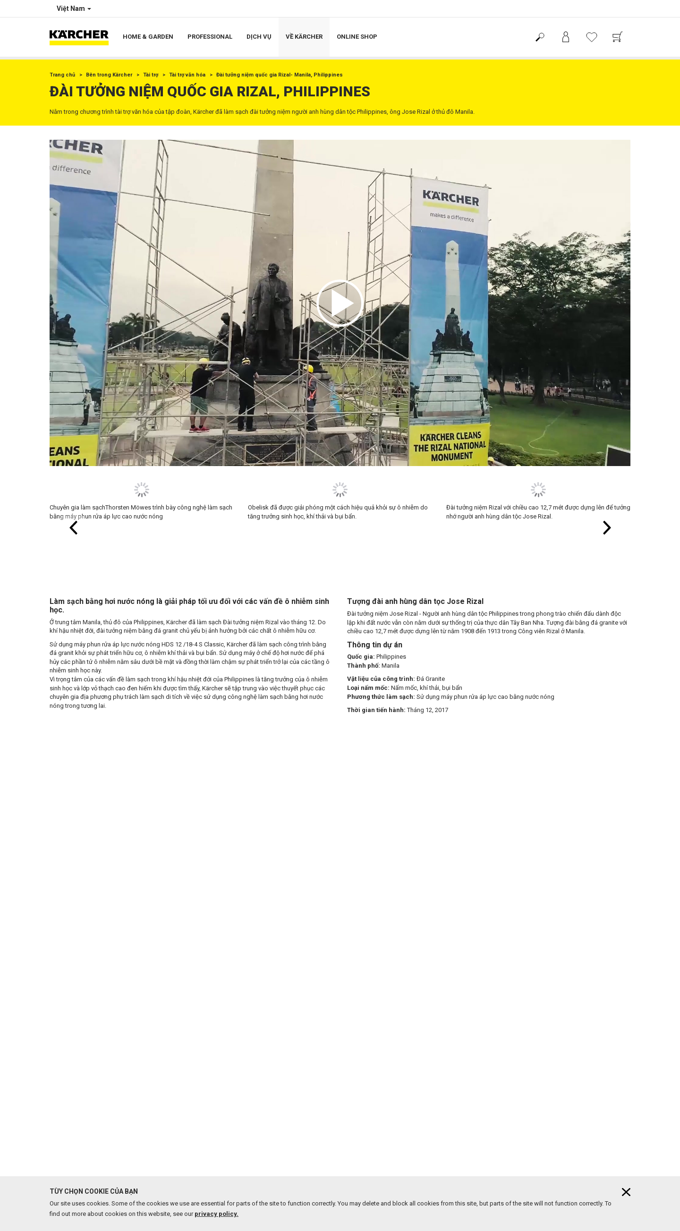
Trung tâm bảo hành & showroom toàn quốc (255, 1021)
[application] (340, 303)
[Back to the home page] (83, 37)
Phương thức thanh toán (81, 885)
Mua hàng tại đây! (73, 907)
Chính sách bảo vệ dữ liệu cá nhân (94, 973)
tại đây (420, 1105)
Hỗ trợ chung (66, 896)
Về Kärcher (304, 36)
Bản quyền (63, 939)
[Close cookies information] (626, 1192)
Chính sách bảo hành (77, 862)
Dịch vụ (259, 36)
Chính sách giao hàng (78, 873)
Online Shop (357, 36)
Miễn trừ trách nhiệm (76, 950)
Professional (209, 36)
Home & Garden (148, 36)
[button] (340, 303)
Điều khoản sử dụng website (86, 962)
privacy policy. (216, 1213)
